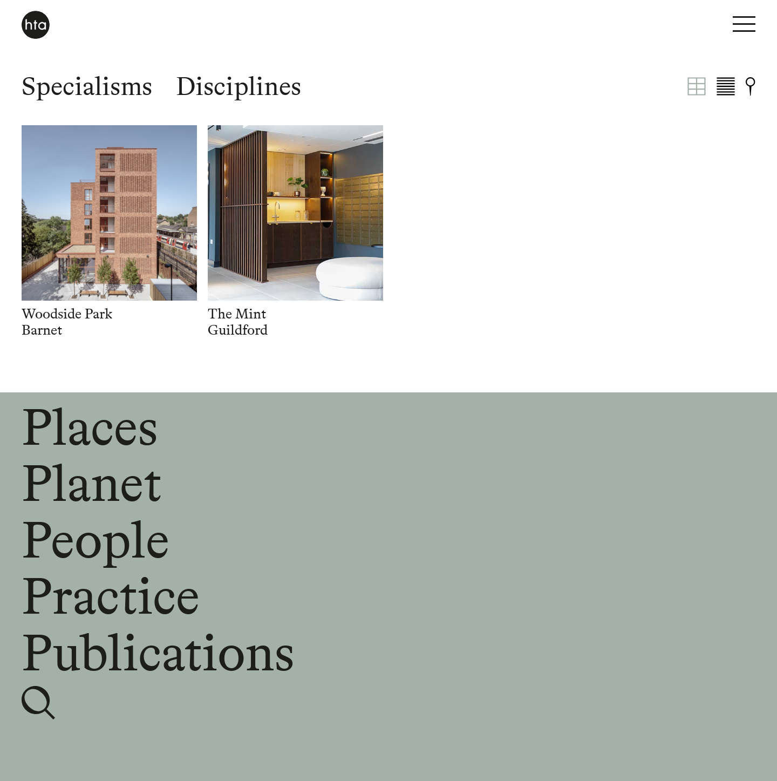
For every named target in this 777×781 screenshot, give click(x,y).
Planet (91, 483)
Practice (111, 596)
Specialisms (87, 86)
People (95, 540)
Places (90, 427)
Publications (158, 652)
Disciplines (238, 86)
